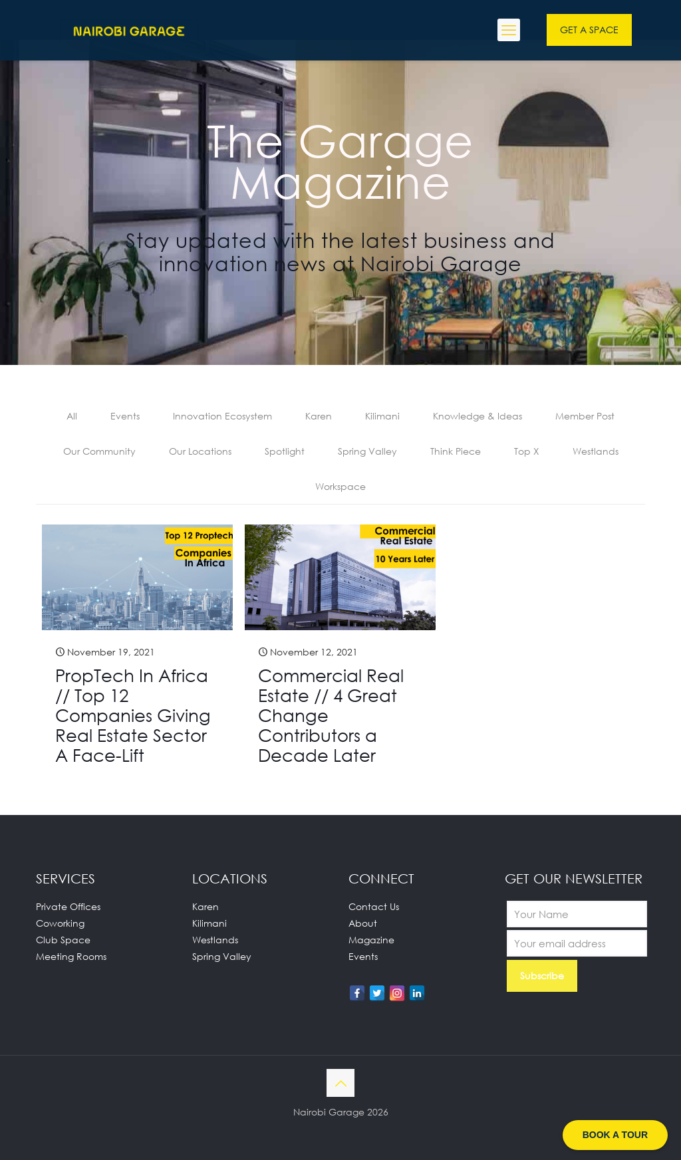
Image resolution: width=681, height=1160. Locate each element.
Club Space (63, 939)
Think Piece (455, 451)
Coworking (60, 923)
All (72, 415)
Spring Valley (367, 451)
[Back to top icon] (340, 1083)
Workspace (340, 486)
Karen (318, 415)
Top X (526, 451)
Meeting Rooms (71, 956)
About (362, 923)
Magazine (371, 939)
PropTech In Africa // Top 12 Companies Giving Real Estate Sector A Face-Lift (133, 715)
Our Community (99, 451)
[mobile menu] (508, 30)
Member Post (584, 415)
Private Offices (68, 906)
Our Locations (200, 451)
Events (125, 415)
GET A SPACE (589, 29)
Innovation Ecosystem (222, 415)
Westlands (595, 451)
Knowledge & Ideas (477, 415)
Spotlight (285, 451)
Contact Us (373, 906)
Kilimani (382, 415)
